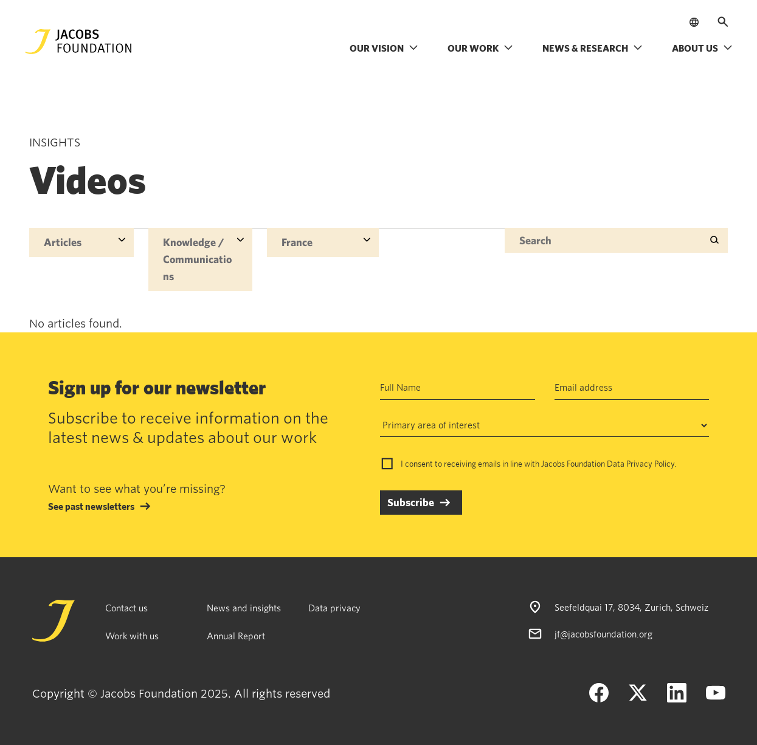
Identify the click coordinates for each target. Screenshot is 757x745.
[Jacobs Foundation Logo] (78, 41)
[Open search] (722, 22)
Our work (480, 48)
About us (702, 48)
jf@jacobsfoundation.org (603, 633)
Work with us (132, 635)
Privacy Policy (650, 464)
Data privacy (334, 607)
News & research (592, 48)
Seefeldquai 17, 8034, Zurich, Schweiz (631, 607)
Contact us (126, 607)
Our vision (384, 48)
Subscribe (410, 502)
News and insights (244, 607)
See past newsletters (91, 506)
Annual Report (236, 635)
